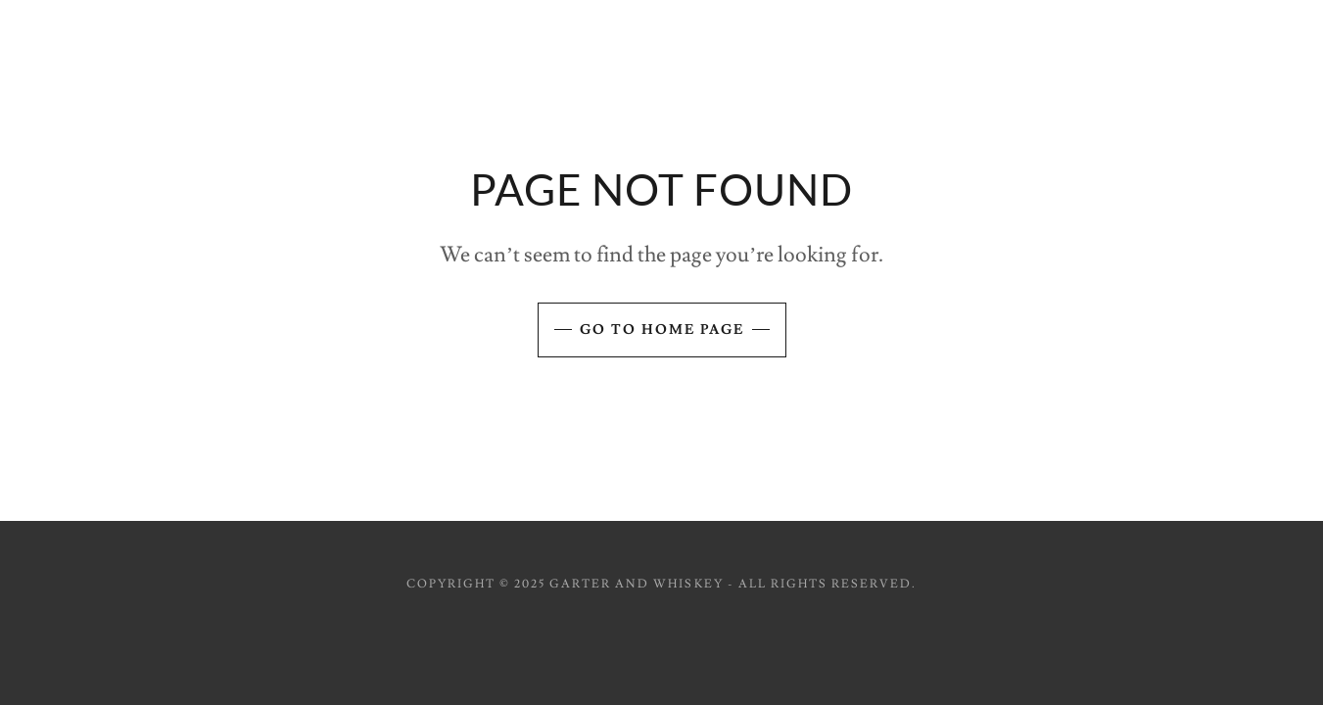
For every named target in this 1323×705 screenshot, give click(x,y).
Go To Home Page (662, 330)
